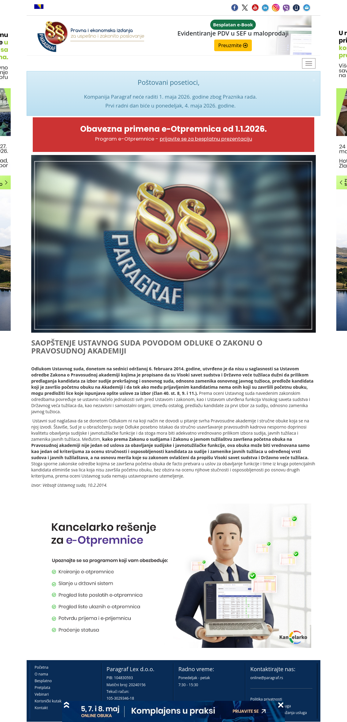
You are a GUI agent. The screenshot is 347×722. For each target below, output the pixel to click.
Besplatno (43, 680)
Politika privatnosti (266, 699)
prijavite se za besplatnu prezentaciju (206, 138)
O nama (41, 674)
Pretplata (42, 687)
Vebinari (42, 694)
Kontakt (41, 707)
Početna (41, 667)
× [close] (314, 80)
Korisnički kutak (48, 701)
